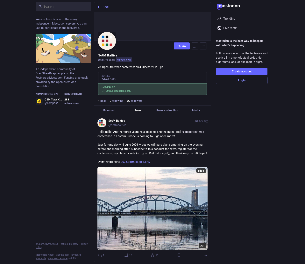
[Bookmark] (179, 255)
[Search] (63, 6)
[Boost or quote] (128, 255)
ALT (202, 245)
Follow (181, 46)
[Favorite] (154, 255)
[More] (205, 255)
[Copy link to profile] (194, 45)
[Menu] (203, 45)
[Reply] (101, 255)
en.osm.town (124, 59)
